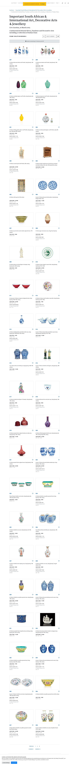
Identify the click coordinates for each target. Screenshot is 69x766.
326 (37, 527)
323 (10, 493)
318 (37, 396)
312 (37, 295)
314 (37, 329)
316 (37, 363)
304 (37, 161)
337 (10, 725)
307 (10, 228)
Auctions (11, 10)
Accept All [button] (14, 762)
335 (10, 691)
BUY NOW (20, 3)
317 (10, 396)
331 (10, 628)
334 (37, 657)
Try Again (42, 4)
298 (37, 60)
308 (37, 228)
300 (37, 93)
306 (37, 194)
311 (10, 295)
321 (10, 460)
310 (37, 262)
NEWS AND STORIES (49, 3)
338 (37, 725)
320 (37, 430)
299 (10, 93)
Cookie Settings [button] (6, 762)
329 (10, 594)
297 (10, 60)
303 (10, 161)
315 (10, 363)
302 (37, 127)
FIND (57, 3)
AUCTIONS (13, 3)
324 (37, 493)
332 (37, 628)
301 (10, 127)
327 (10, 561)
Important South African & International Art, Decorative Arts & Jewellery (33, 10)
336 (37, 691)
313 (10, 329)
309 (10, 262)
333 (10, 657)
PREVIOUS (31, 746)
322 (37, 460)
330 (37, 594)
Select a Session (51, 36)
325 (10, 527)
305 (10, 194)
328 (37, 561)
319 (10, 430)
